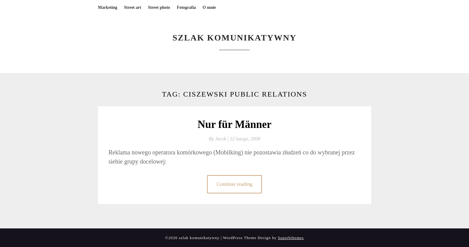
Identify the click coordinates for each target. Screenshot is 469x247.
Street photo (159, 7)
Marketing (107, 7)
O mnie (209, 7)
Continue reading (235, 184)
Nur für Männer (235, 124)
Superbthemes (291, 237)
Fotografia (186, 7)
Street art (132, 7)
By (219, 138)
